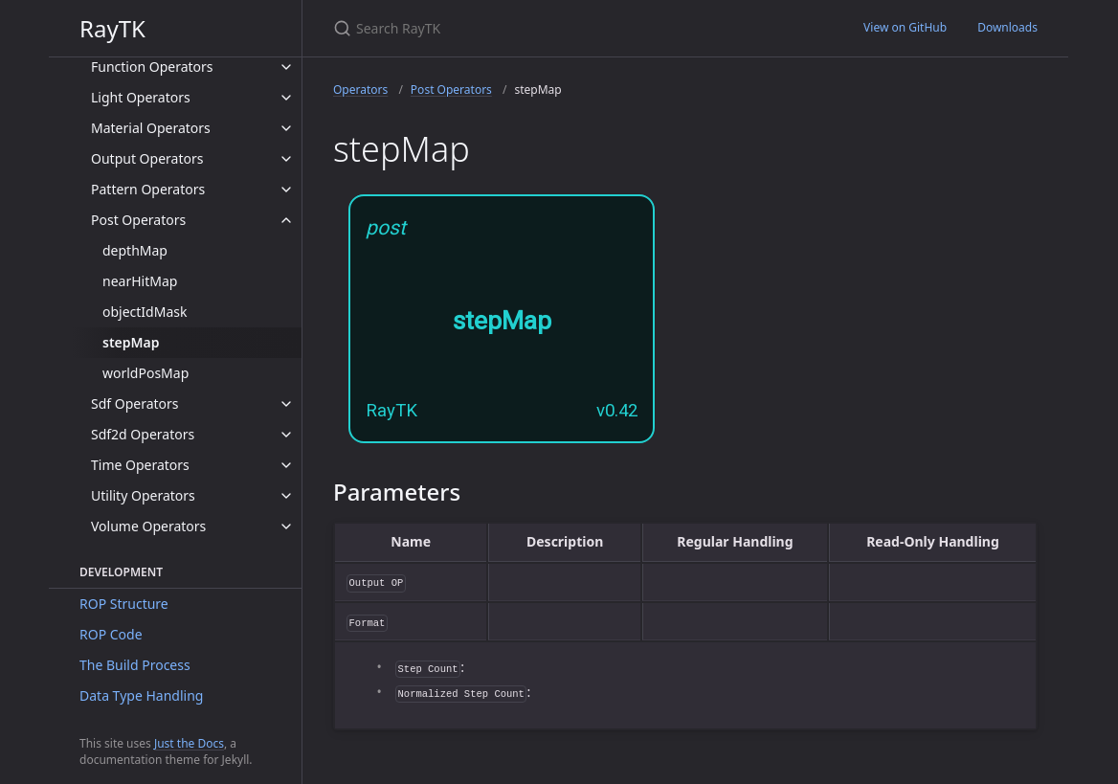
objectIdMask (144, 311)
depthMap (135, 250)
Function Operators (152, 66)
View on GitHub (905, 27)
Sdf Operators (135, 403)
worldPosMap (145, 373)
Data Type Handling (141, 695)
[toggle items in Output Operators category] (286, 159)
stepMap (131, 342)
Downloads (1007, 27)
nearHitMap (139, 281)
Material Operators (151, 128)
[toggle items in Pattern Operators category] (286, 189)
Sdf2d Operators (142, 434)
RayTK (112, 28)
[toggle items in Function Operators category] (286, 67)
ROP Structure (123, 603)
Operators (360, 89)
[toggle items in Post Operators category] (286, 220)
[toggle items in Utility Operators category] (286, 496)
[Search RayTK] (559, 28)
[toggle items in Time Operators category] (286, 465)
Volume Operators (148, 526)
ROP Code (111, 634)
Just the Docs (189, 743)
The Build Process (134, 665)
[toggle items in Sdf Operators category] (286, 404)
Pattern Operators (148, 189)
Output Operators (147, 158)
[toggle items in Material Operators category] (286, 128)
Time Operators (140, 465)
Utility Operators (143, 495)
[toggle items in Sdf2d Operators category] (286, 434)
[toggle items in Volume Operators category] (286, 526)
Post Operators (138, 220)
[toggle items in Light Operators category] (286, 97)
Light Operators (140, 97)
